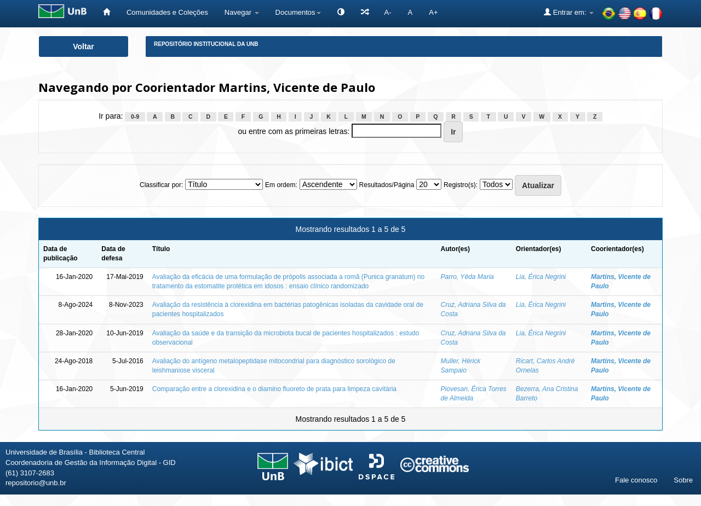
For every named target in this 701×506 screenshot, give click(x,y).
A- (388, 12)
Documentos (298, 12)
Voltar (83, 46)
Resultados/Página (387, 185)
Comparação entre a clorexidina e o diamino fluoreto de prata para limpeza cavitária (274, 389)
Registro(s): (461, 185)
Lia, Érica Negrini (541, 277)
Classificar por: (161, 185)
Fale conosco (636, 480)
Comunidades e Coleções (167, 12)
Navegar (242, 12)
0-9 (135, 116)
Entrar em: (569, 12)
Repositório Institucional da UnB (206, 44)
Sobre (683, 480)
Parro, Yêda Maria (467, 277)
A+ (433, 12)
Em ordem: (281, 185)
